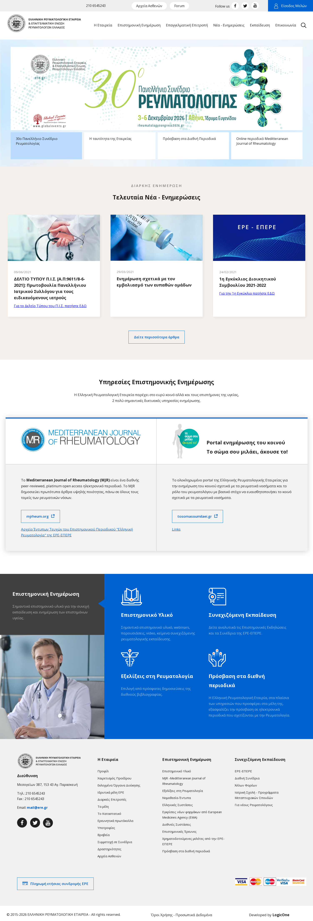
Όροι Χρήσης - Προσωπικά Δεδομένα (181, 912)
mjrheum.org (37, 513)
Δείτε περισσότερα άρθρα (156, 334)
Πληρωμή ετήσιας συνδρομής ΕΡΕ (59, 880)
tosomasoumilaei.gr (194, 513)
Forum (179, 6)
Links (176, 526)
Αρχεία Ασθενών (149, 6)
